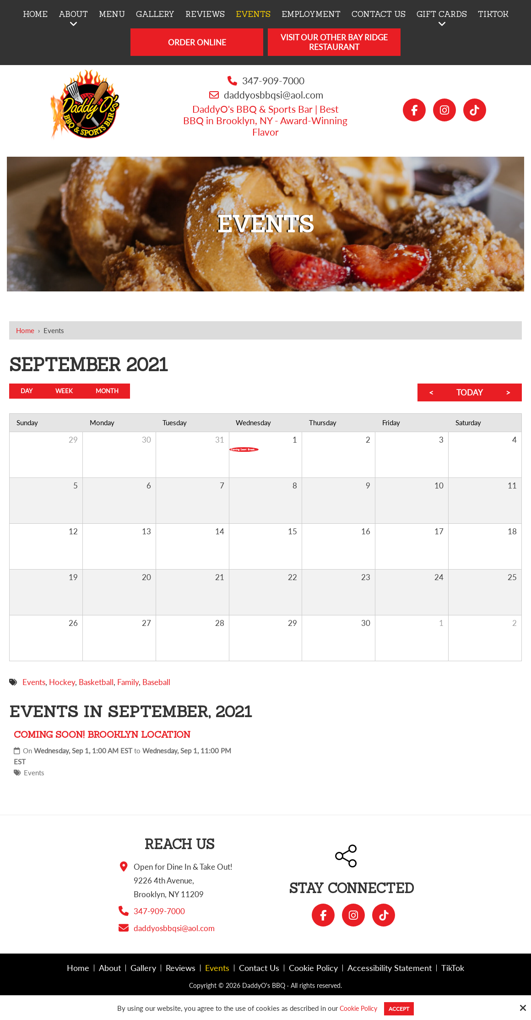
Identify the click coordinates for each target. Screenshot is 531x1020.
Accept (402, 1008)
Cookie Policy (356, 1008)
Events (34, 772)
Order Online (197, 42)
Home (25, 330)
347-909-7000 (273, 80)
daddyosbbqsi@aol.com (273, 94)
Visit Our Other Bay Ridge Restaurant (334, 42)
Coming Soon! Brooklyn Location (102, 734)
